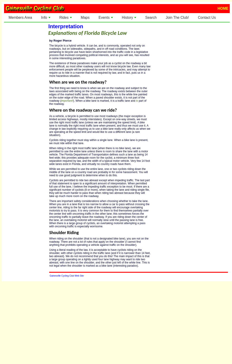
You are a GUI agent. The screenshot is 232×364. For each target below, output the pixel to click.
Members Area (20, 17)
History (129, 19)
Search (151, 17)
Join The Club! (177, 17)
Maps (85, 17)
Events (106, 19)
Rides (66, 19)
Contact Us (207, 17)
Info (46, 19)
